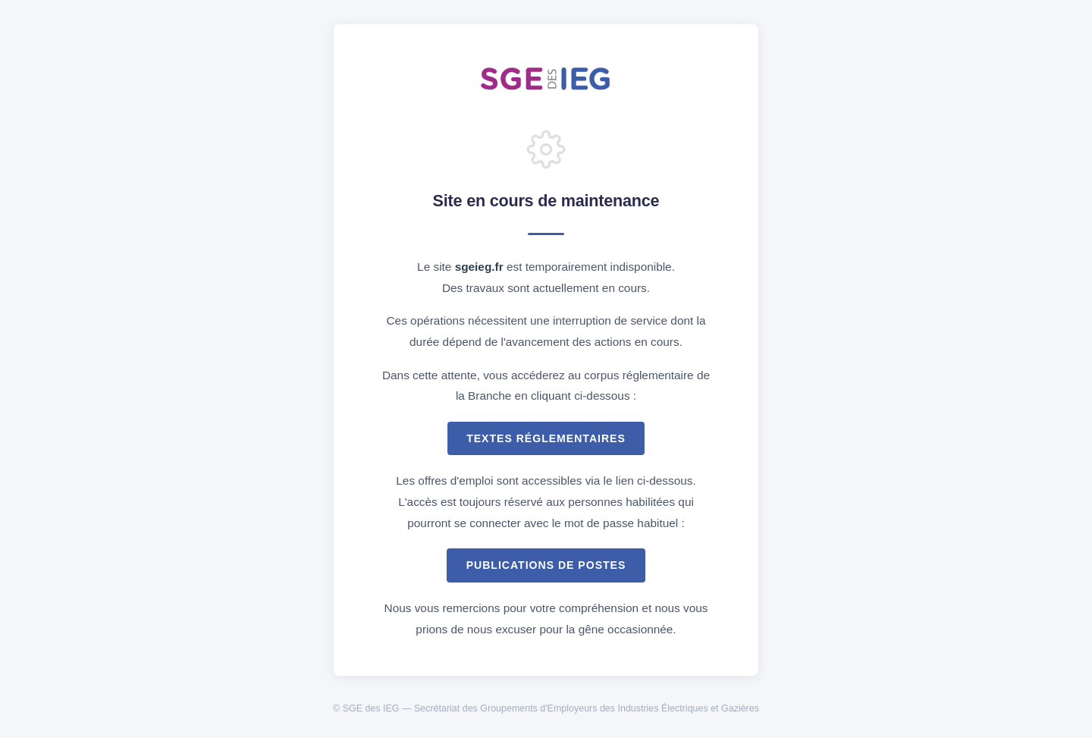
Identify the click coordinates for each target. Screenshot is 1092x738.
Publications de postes (546, 565)
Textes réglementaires (546, 438)
